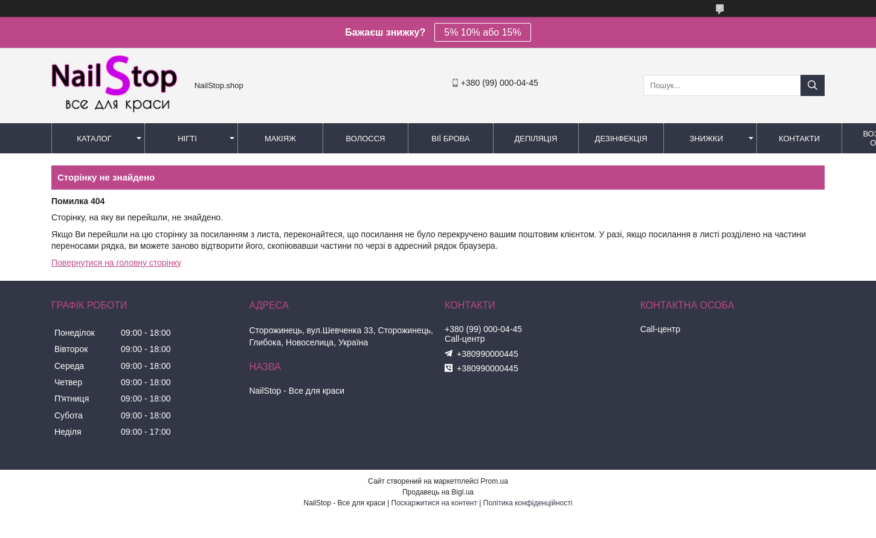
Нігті (187, 138)
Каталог (94, 138)
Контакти (799, 138)
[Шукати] (812, 85)
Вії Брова (450, 138)
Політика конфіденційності (528, 503)
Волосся (365, 138)
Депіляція (536, 138)
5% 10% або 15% (482, 32)
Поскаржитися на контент (434, 503)
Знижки (706, 138)
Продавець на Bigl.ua (438, 492)
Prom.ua (494, 481)
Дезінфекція (621, 138)
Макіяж (280, 138)
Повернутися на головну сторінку (116, 262)
